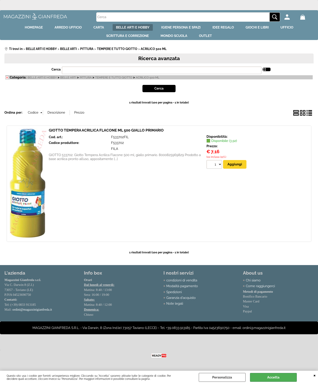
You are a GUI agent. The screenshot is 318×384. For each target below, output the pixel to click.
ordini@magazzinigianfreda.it (32, 311)
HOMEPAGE (29, 28)
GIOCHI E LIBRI (261, 28)
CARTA (96, 28)
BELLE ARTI (68, 79)
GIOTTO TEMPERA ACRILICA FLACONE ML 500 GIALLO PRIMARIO (106, 132)
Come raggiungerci (260, 288)
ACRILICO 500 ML (147, 79)
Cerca (56, 71)
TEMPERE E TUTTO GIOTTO (113, 79)
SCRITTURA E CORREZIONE (126, 37)
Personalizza (222, 377)
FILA (114, 151)
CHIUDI (314, 375)
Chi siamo (253, 282)
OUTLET (207, 37)
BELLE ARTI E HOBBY (132, 28)
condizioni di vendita (181, 282)
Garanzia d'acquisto (181, 300)
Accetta (273, 377)
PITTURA (86, 79)
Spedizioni (174, 294)
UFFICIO (292, 28)
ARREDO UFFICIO (64, 28)
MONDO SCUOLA (174, 37)
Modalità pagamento (182, 288)
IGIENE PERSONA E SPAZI (181, 28)
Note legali (174, 306)
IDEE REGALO (225, 28)
